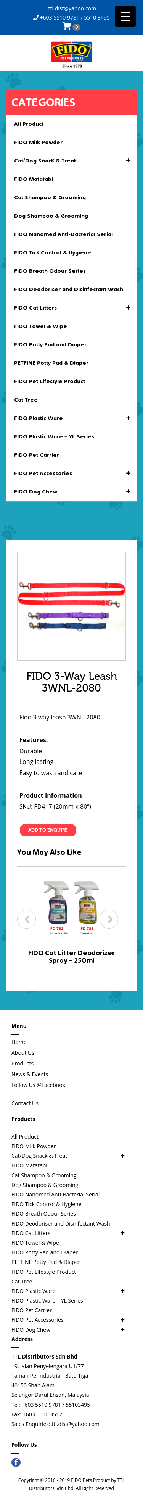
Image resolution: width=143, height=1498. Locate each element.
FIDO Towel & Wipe (40, 326)
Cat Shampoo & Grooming (50, 197)
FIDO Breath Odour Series (50, 271)
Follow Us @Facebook (38, 1084)
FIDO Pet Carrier (36, 455)
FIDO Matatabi (33, 179)
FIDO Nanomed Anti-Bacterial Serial (63, 234)
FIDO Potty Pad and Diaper (50, 344)
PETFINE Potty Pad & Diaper (51, 363)
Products (22, 1063)
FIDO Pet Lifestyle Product (49, 381)
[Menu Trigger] (125, 16)
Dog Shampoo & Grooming (51, 216)
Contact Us (25, 1103)
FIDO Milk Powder (38, 142)
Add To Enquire (47, 830)
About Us (22, 1052)
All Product (28, 124)
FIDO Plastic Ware (75, 418)
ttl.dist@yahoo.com (71, 8)
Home (19, 1042)
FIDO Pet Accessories (75, 473)
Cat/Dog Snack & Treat (75, 160)
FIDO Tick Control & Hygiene (52, 252)
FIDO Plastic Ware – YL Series (54, 436)
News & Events (29, 1074)
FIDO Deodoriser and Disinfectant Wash (68, 289)
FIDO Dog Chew (75, 491)
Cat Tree (26, 400)
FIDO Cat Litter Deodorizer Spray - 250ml (71, 956)
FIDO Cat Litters (75, 307)
